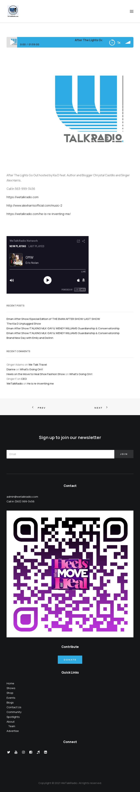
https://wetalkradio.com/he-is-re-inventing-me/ (39, 214)
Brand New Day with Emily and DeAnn (30, 338)
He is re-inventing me (40, 383)
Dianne (11, 369)
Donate (70, 659)
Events (11, 698)
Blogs (10, 702)
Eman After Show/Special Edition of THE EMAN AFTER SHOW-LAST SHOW (53, 319)
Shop (10, 693)
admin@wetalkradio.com (22, 497)
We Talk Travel (37, 364)
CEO (24, 379)
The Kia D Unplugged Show (24, 323)
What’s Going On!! (31, 369)
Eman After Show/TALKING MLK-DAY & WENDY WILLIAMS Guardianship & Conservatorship (63, 328)
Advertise (13, 731)
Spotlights (13, 717)
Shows (11, 688)
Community (14, 712)
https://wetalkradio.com (22, 197)
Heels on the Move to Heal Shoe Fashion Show (36, 374)
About (11, 722)
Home (10, 683)
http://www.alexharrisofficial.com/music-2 (34, 205)
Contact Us (14, 707)
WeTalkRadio (15, 383)
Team (11, 726)
